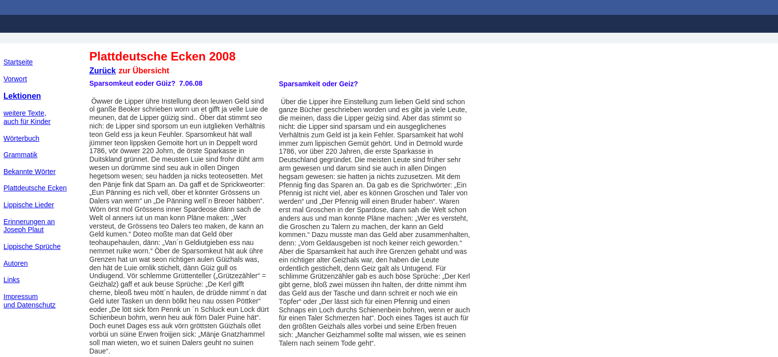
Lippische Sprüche (32, 246)
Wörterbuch (21, 138)
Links (11, 280)
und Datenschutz (29, 305)
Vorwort (15, 79)
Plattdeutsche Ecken (35, 188)
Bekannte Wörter (29, 172)
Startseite (18, 62)
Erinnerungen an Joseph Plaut (29, 226)
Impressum (20, 296)
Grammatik (20, 155)
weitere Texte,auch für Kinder (27, 117)
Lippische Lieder (28, 205)
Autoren (15, 263)
